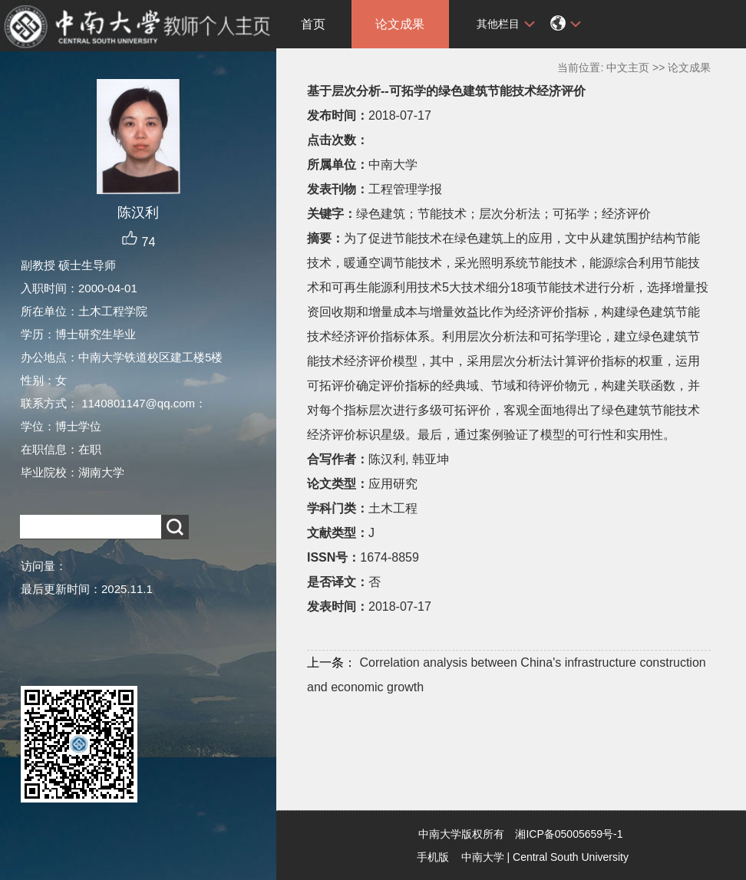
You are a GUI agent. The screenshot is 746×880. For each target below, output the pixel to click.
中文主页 (627, 67)
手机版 (433, 857)
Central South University (571, 857)
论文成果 (399, 24)
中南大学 (482, 857)
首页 (313, 24)
